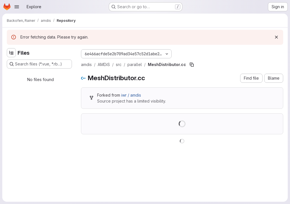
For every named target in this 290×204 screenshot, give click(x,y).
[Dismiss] (276, 37)
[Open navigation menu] (16, 6)
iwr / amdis (131, 95)
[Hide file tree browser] (11, 52)
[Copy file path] (191, 64)
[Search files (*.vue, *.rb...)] (39, 64)
